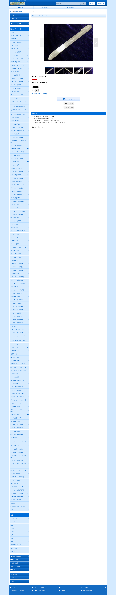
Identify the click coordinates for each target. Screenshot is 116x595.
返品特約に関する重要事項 (39, 94)
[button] (94, 7)
